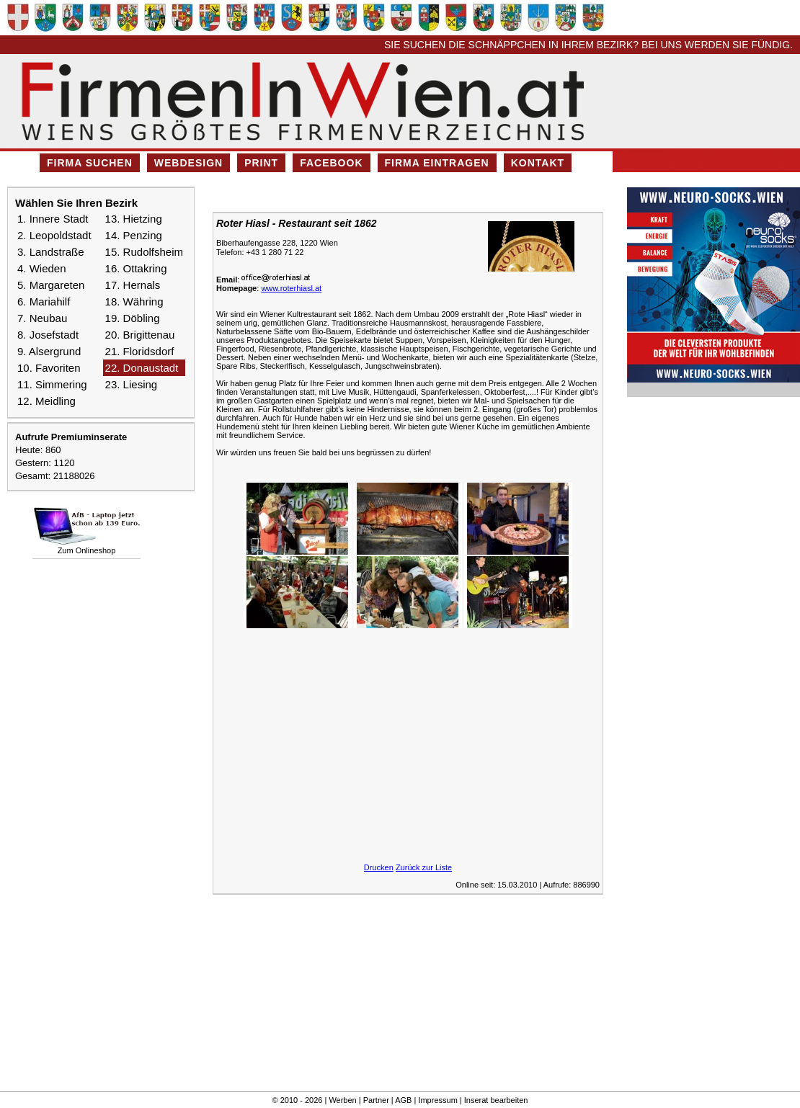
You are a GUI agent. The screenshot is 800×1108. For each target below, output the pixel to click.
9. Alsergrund (49, 351)
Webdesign (188, 163)
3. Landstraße (50, 252)
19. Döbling (132, 318)
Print (261, 163)
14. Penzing (133, 235)
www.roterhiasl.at (291, 288)
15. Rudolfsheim (144, 252)
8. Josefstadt (48, 335)
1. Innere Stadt (52, 219)
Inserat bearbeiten (496, 1100)
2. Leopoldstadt (54, 235)
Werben (342, 1100)
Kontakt (537, 163)
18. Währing (134, 301)
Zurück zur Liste (424, 867)
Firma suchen (90, 163)
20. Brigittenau (140, 335)
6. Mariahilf (43, 301)
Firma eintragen (437, 163)
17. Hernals (133, 285)
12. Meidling (46, 401)
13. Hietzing (133, 219)
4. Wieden (41, 268)
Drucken (379, 867)
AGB (403, 1100)
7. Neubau (42, 318)
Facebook (331, 163)
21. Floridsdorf (139, 351)
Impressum (437, 1100)
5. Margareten (50, 285)
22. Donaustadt (142, 368)
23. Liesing (131, 384)
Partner (376, 1100)
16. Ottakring (136, 268)
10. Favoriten (49, 368)
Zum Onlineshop (87, 550)
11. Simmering (52, 384)
